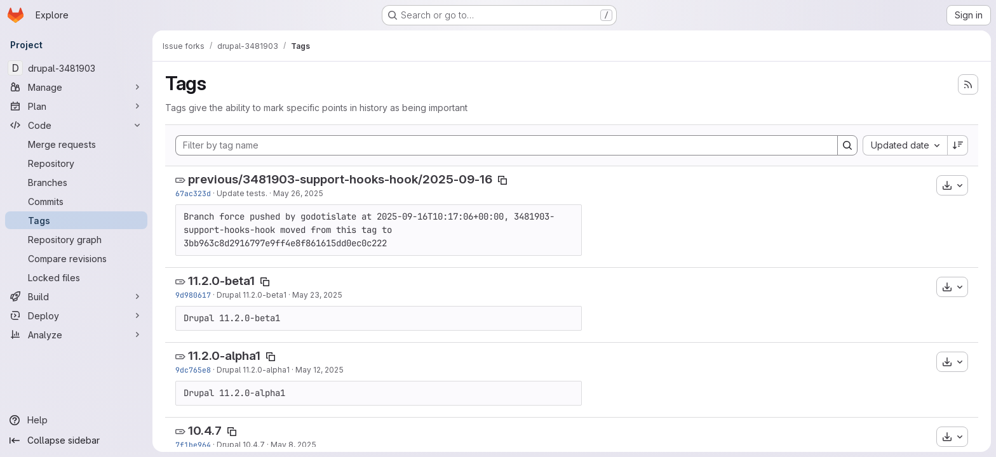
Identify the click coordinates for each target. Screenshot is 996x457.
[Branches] (76, 182)
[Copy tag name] (502, 180)
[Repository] (76, 163)
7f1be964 (193, 444)
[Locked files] (76, 277)
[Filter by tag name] (506, 145)
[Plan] (76, 106)
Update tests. (242, 193)
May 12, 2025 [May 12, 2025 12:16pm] (319, 369)
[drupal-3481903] (76, 68)
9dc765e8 (193, 369)
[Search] (847, 145)
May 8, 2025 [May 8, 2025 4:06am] (293, 444)
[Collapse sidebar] (76, 440)
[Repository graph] (76, 239)
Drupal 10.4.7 (241, 444)
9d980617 (193, 295)
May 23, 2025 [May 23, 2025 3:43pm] (317, 295)
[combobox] (905, 145)
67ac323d (193, 193)
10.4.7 (205, 430)
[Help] (76, 420)
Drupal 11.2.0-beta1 (251, 295)
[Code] (76, 125)
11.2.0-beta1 (221, 281)
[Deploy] (76, 315)
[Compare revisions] (76, 258)
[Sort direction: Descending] (958, 145)
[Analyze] (76, 334)
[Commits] (76, 201)
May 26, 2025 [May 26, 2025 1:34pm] (298, 193)
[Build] (76, 296)
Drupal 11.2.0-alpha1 (253, 369)
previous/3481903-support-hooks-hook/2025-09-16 (340, 179)
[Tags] (76, 220)
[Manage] (76, 87)
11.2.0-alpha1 (224, 355)
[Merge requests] (76, 144)
